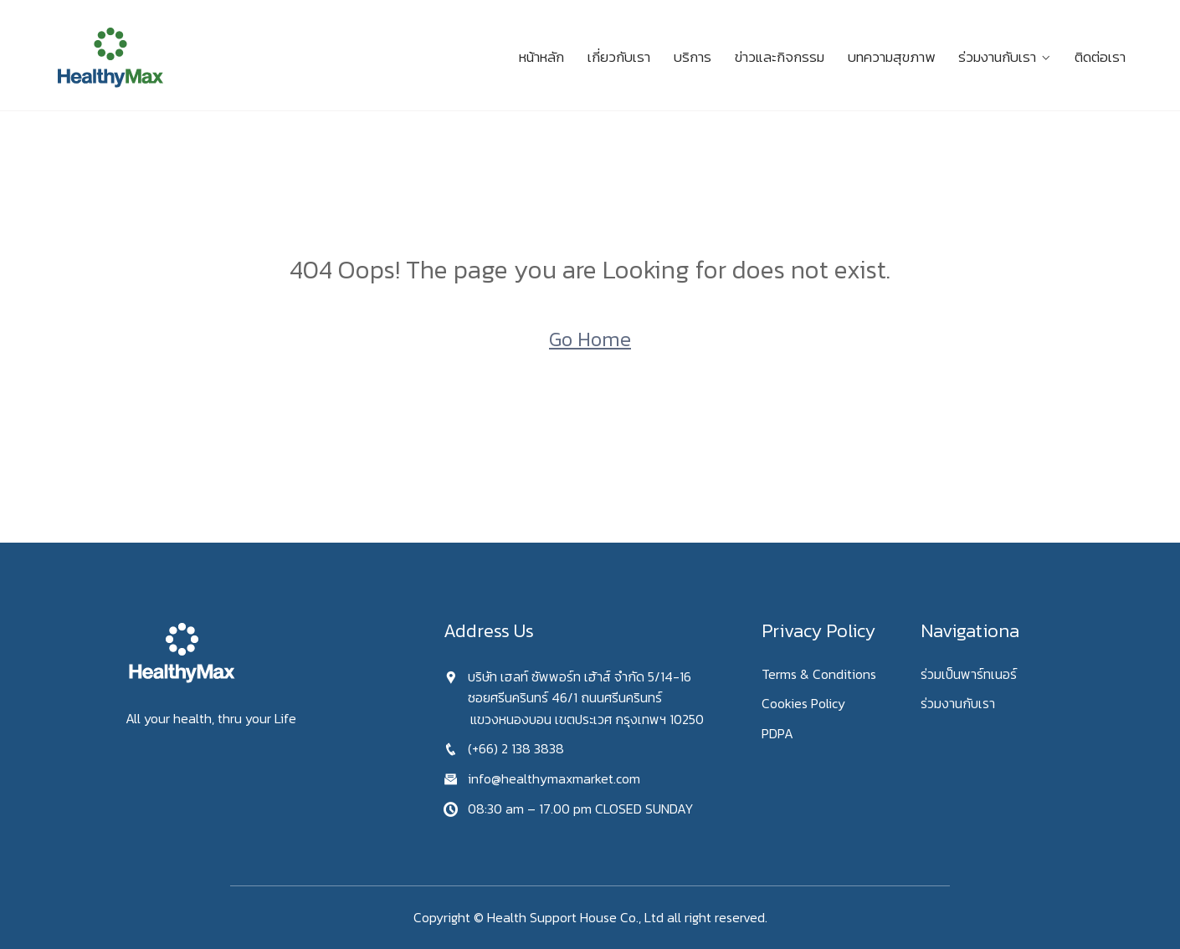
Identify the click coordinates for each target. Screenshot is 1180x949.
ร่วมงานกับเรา (997, 57)
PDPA (777, 733)
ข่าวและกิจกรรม (779, 57)
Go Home (590, 339)
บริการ (692, 57)
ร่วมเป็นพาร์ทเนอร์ (969, 674)
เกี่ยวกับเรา (618, 57)
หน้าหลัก (541, 57)
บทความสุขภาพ (891, 57)
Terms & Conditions (819, 674)
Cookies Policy (803, 703)
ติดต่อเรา (1100, 57)
